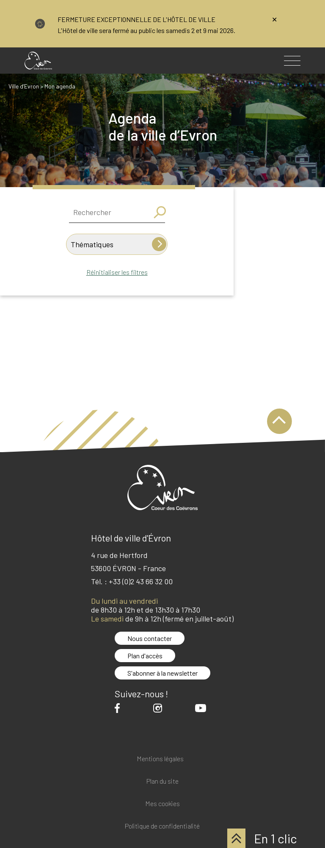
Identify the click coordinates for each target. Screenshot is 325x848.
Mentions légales (160, 758)
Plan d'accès (144, 656)
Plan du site (162, 781)
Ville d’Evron (23, 86)
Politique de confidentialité (162, 826)
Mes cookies (162, 803)
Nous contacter (149, 638)
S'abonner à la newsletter (162, 673)
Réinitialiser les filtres (117, 272)
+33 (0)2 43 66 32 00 (141, 581)
